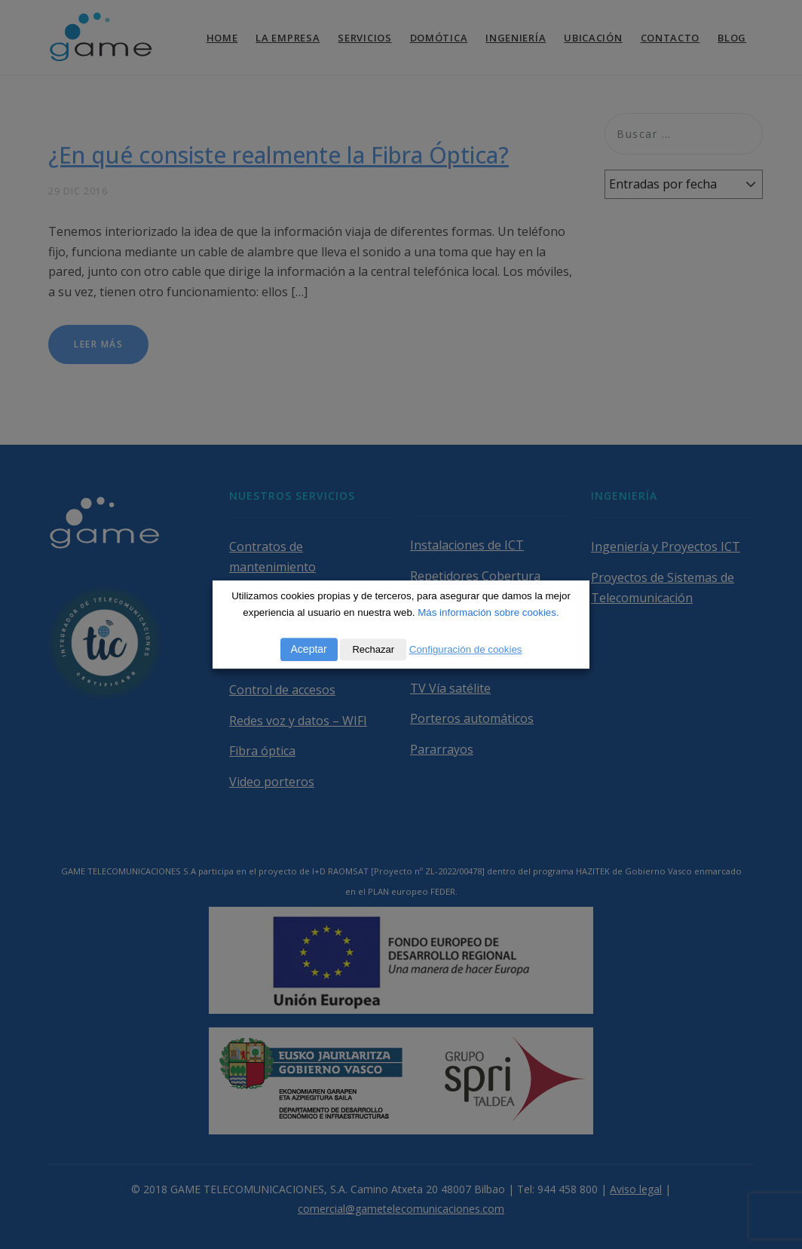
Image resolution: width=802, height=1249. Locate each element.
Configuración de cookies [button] (465, 649)
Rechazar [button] (373, 649)
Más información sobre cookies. (488, 612)
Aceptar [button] (309, 649)
